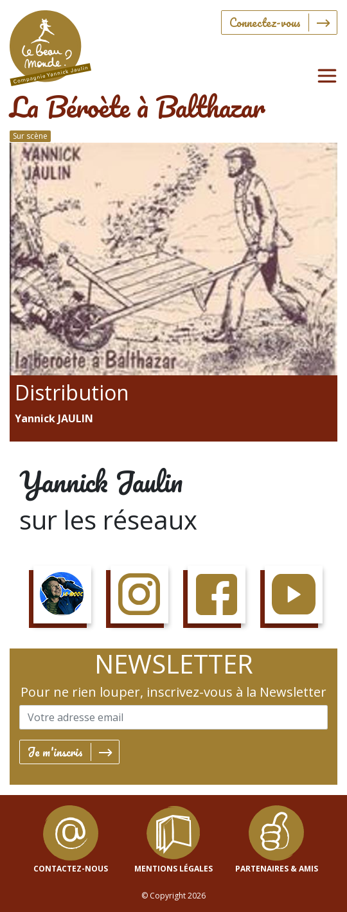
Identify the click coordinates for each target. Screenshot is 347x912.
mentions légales (173, 868)
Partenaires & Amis (276, 868)
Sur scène (30, 135)
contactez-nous (70, 868)
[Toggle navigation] (327, 76)
